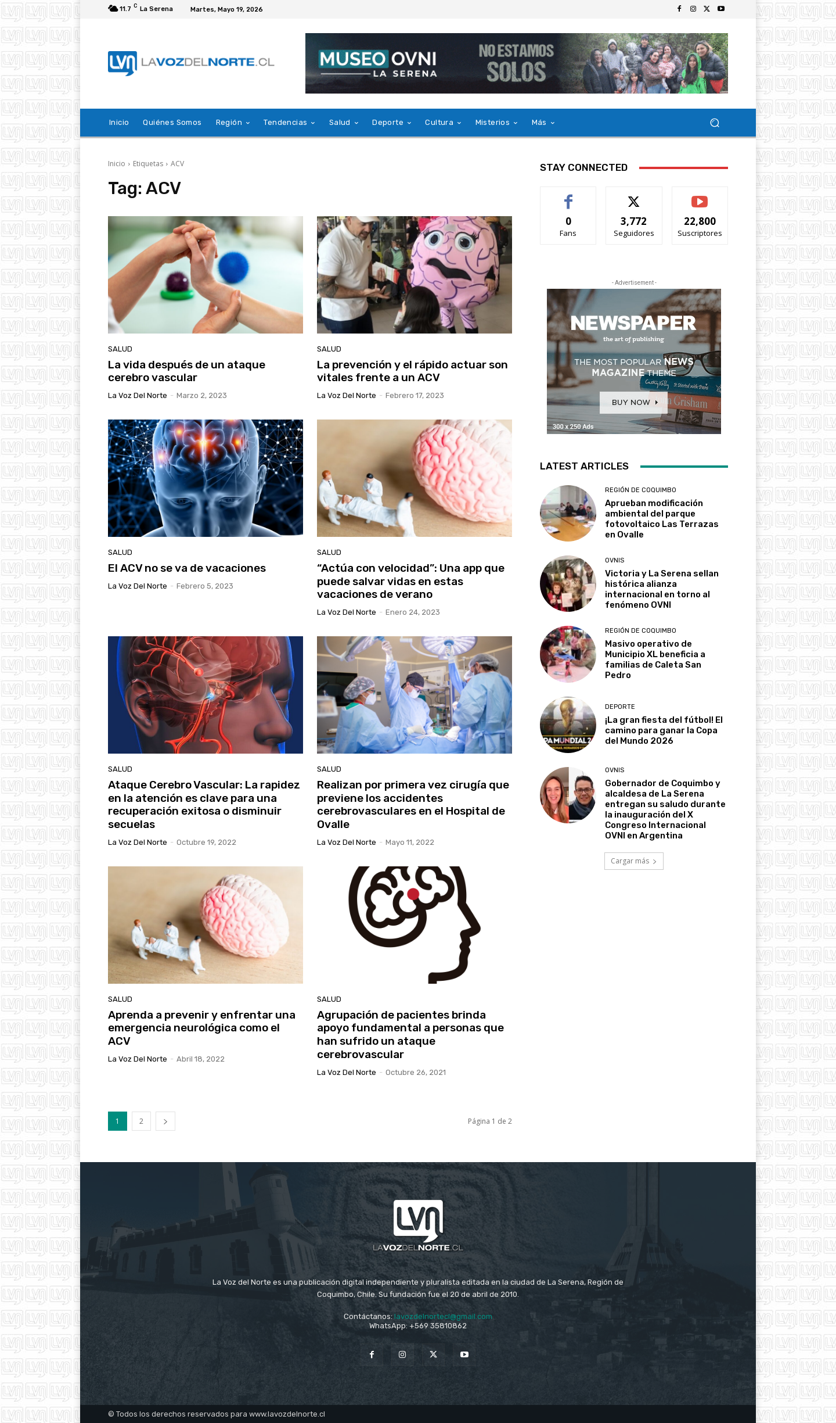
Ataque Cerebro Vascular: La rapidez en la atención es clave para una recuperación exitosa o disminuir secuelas (204, 804)
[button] (714, 123)
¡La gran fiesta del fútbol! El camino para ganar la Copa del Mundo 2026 (664, 730)
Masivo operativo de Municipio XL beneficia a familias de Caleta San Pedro (655, 659)
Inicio (116, 164)
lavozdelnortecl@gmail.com (443, 1316)
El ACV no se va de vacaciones (187, 568)
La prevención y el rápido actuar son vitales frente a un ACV (412, 371)
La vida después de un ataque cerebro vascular (186, 371)
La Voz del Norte (137, 395)
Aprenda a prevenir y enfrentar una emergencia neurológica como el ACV (202, 1028)
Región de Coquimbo (640, 490)
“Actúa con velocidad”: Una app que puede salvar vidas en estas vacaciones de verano (411, 581)
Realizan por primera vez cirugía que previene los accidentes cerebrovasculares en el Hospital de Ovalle (413, 804)
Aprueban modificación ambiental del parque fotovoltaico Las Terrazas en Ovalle (662, 519)
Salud (120, 349)
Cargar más (634, 861)
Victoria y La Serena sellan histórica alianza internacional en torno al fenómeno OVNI (662, 589)
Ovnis (614, 560)
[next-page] (165, 1121)
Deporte (620, 707)
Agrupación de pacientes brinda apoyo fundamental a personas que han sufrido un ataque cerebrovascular (410, 1034)
